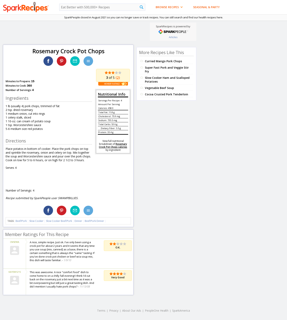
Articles (173, 37)
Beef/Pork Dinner (94, 221)
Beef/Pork (21, 221)
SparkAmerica (181, 310)
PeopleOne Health (156, 310)
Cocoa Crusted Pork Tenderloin (166, 94)
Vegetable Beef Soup (159, 88)
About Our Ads (131, 310)
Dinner (78, 221)
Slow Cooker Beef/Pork (59, 221)
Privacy (113, 310)
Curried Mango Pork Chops (163, 61)
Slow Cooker (36, 221)
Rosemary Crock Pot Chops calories (113, 145)
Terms (101, 310)
